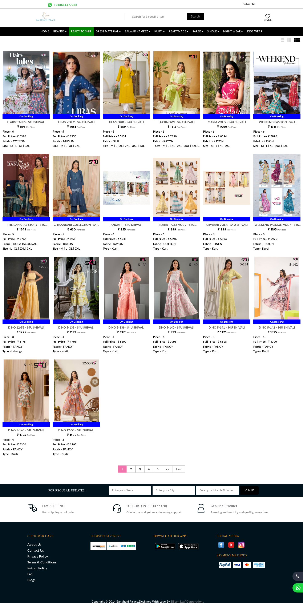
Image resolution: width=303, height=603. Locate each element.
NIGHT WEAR (233, 31)
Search (195, 16)
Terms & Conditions (41, 558)
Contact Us (35, 546)
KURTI (159, 31)
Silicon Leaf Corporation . (187, 597)
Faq (30, 569)
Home (45, 31)
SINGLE (213, 31)
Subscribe (249, 4)
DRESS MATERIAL (108, 31)
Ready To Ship (81, 31)
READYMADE (178, 31)
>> (167, 464)
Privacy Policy (37, 552)
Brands (60, 31)
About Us (34, 540)
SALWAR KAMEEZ (137, 31)
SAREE (198, 31)
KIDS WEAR (254, 31)
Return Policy (37, 564)
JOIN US (249, 486)
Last (179, 464)
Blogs (31, 575)
